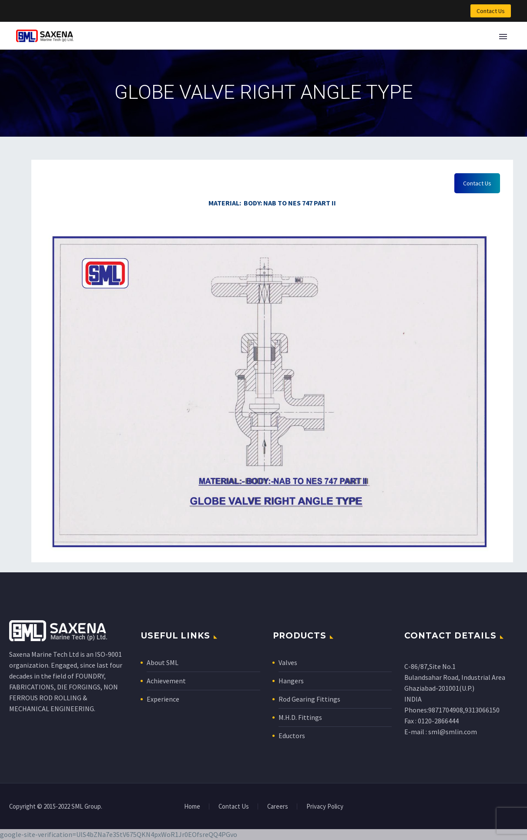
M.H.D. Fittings (300, 717)
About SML (162, 662)
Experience (163, 699)
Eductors (292, 735)
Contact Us (491, 11)
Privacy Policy (324, 806)
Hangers (291, 680)
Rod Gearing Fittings (309, 699)
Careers (277, 806)
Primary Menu (503, 36)
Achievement (166, 680)
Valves (288, 662)
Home (192, 806)
